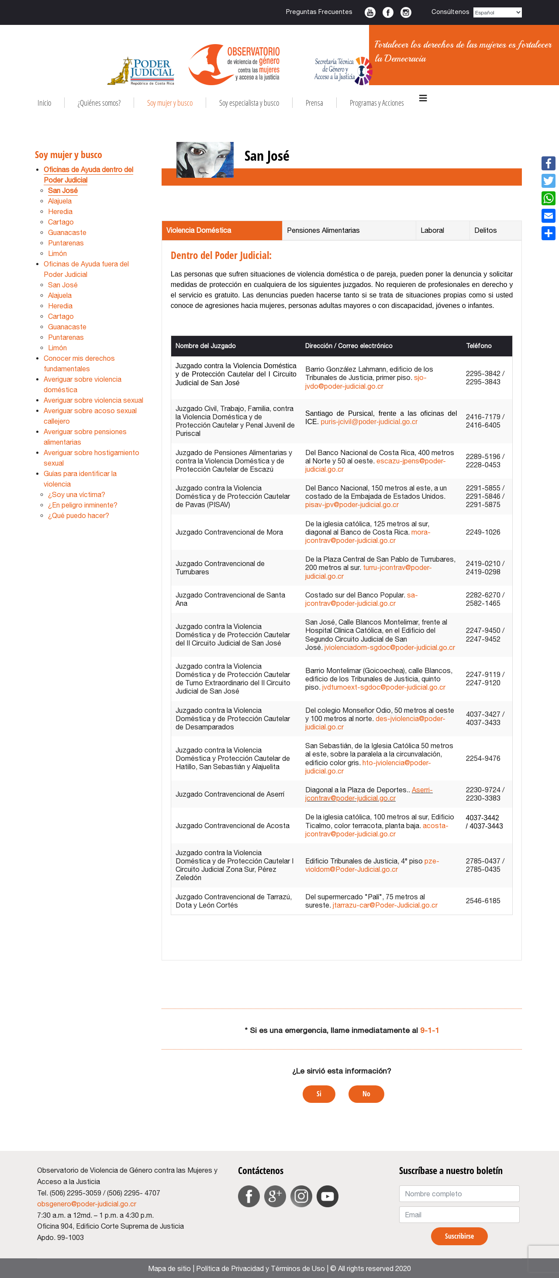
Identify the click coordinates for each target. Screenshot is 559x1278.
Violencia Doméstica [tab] (198, 230)
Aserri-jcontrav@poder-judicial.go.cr (369, 794)
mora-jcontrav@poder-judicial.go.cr (368, 536)
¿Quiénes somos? (99, 102)
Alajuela (60, 201)
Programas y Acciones (377, 102)
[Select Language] (498, 12)
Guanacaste (67, 232)
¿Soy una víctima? (76, 494)
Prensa (314, 102)
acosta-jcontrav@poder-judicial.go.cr (377, 830)
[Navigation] (423, 98)
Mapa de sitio (169, 1268)
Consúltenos (450, 11)
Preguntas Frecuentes (319, 11)
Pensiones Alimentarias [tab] (323, 230)
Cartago (61, 222)
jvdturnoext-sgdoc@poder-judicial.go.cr (383, 687)
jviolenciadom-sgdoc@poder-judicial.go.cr (389, 647)
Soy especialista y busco (249, 102)
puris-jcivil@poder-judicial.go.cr (369, 421)
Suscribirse (459, 1236)
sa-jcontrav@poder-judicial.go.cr (361, 599)
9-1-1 (429, 1030)
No (366, 1093)
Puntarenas (66, 243)
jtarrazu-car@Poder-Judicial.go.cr (385, 905)
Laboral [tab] (432, 230)
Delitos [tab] (485, 230)
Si (319, 1093)
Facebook (388, 12)
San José (63, 190)
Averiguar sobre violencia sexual (93, 400)
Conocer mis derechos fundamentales (79, 363)
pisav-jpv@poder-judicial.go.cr (352, 504)
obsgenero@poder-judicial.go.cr (86, 1204)
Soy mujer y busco (170, 102)
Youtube (370, 12)
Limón (57, 253)
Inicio (44, 102)
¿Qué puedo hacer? (78, 515)
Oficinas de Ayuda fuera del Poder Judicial (86, 269)
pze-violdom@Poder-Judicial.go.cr (372, 865)
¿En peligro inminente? (82, 505)
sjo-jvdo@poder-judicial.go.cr (366, 381)
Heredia (60, 211)
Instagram (405, 12)
